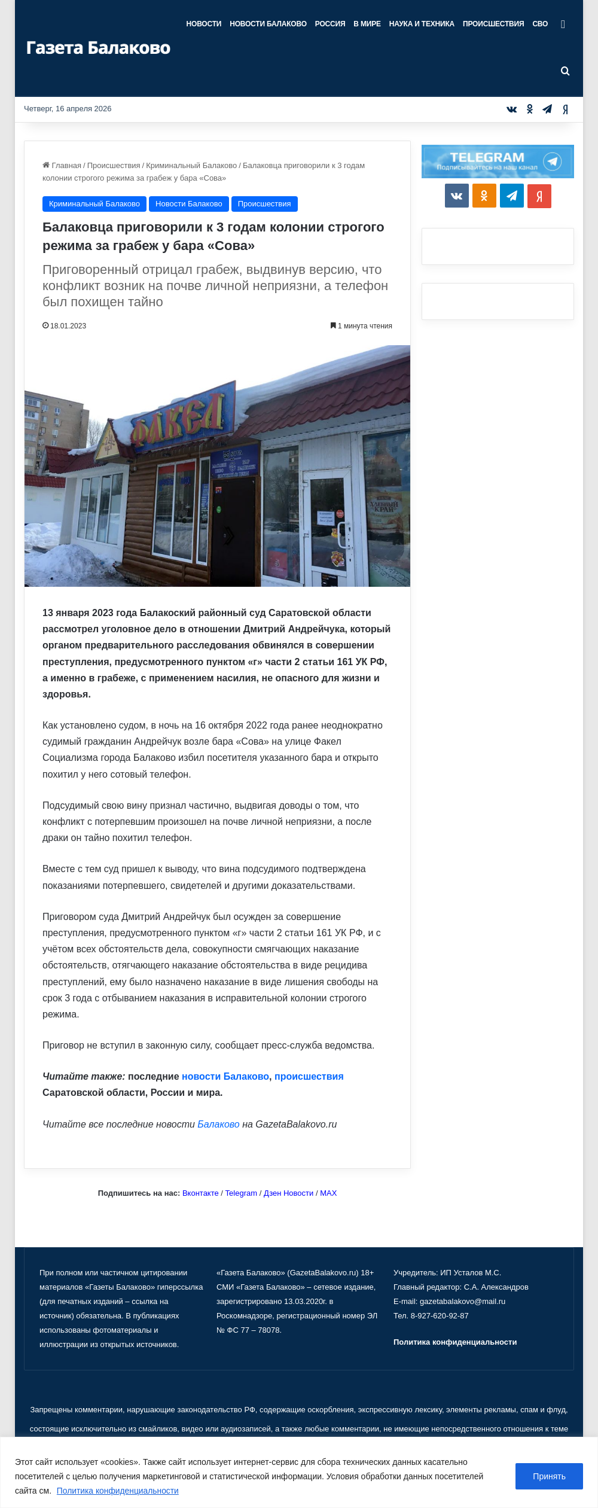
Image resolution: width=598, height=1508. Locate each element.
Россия (330, 24)
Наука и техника (421, 24)
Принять (549, 1476)
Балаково (218, 1124)
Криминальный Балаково (191, 165)
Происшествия (493, 24)
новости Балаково (225, 1076)
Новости (204, 24)
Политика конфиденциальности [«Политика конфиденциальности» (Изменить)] (455, 1342)
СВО (540, 24)
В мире (366, 24)
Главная (61, 165)
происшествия (309, 1076)
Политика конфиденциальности (119, 1490)
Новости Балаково (268, 24)
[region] (299, 1472)
